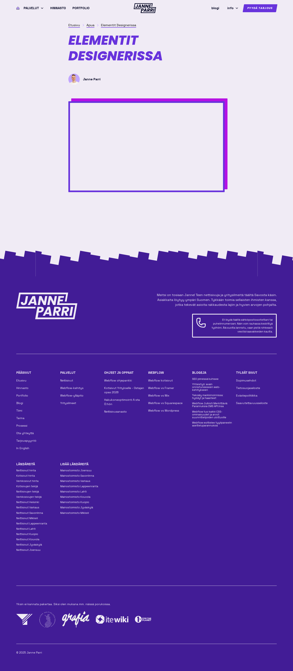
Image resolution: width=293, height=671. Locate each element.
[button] (33, 8)
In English (22, 448)
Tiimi (19, 410)
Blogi (19, 403)
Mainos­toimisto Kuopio (74, 502)
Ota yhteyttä (25, 433)
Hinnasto (58, 8)
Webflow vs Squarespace (165, 403)
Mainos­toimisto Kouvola (75, 497)
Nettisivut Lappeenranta (31, 523)
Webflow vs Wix (158, 395)
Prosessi (21, 425)
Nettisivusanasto (115, 411)
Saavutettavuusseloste (252, 403)
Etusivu (21, 380)
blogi (215, 8)
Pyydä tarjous (260, 8)
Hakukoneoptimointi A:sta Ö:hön (122, 402)
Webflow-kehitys (71, 388)
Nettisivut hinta (26, 470)
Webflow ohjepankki (118, 380)
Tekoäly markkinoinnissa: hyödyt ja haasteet (207, 396)
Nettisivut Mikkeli (27, 518)
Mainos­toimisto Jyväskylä (76, 507)
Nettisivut (66, 380)
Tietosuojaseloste (248, 388)
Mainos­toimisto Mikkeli (74, 513)
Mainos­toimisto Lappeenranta (79, 486)
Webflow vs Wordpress (163, 410)
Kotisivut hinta (25, 475)
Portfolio (81, 8)
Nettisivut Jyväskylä (29, 544)
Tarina (20, 418)
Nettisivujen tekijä (27, 491)
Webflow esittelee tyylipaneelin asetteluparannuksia (212, 424)
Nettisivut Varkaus (27, 507)
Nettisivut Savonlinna (29, 513)
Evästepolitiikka (246, 395)
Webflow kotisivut (160, 380)
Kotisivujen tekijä (27, 486)
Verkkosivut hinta (27, 481)
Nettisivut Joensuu (28, 550)
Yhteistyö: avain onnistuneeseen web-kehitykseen (206, 387)
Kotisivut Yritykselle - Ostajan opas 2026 (124, 390)
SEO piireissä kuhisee (205, 379)
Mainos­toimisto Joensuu (76, 470)
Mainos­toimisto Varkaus (75, 481)
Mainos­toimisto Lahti (73, 491)
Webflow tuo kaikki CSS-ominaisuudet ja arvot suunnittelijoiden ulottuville (209, 414)
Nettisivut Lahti (26, 528)
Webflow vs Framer (161, 388)
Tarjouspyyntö (26, 440)
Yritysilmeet (68, 403)
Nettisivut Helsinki (27, 502)
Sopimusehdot (246, 380)
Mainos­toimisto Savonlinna (77, 475)
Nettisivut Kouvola (27, 539)
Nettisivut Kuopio (27, 534)
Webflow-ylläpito (71, 395)
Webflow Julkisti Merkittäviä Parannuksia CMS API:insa (209, 405)
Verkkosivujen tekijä (29, 497)
